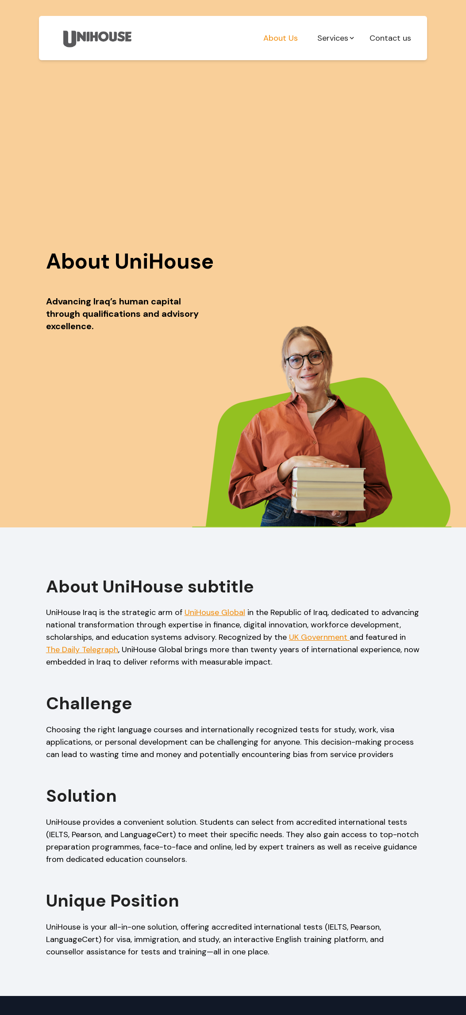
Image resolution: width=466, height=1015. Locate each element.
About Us (280, 38)
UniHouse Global (215, 612)
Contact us (390, 38)
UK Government (319, 637)
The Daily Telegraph (82, 649)
